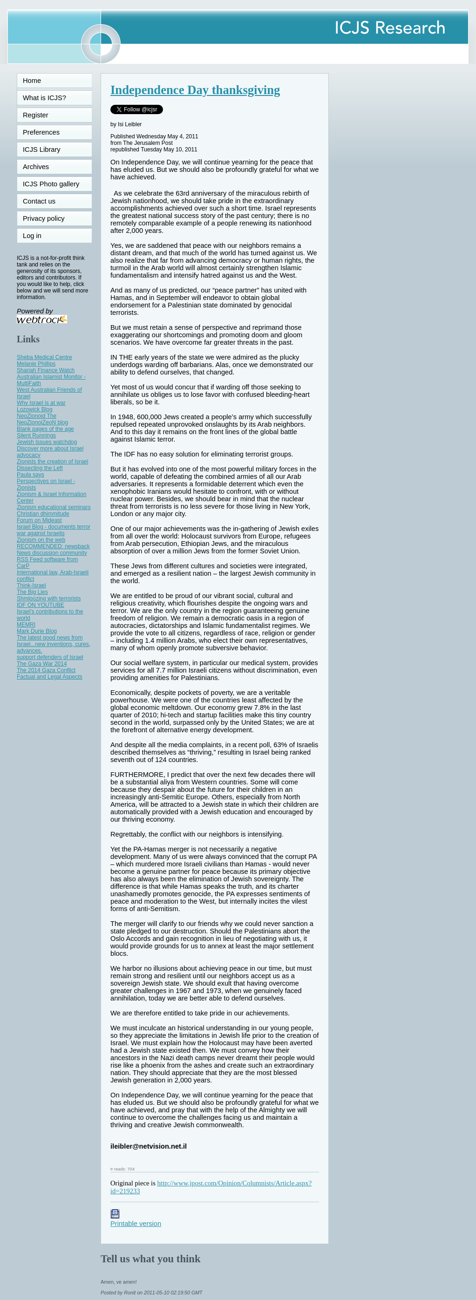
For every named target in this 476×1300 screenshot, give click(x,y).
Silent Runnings (36, 435)
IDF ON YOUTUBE (40, 605)
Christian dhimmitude (43, 513)
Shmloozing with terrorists (49, 598)
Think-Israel (31, 585)
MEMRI (26, 624)
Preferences (41, 132)
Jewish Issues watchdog (47, 442)
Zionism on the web (41, 540)
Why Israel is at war (41, 403)
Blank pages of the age (45, 429)
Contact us (39, 201)
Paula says (30, 474)
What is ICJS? (44, 98)
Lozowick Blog (35, 409)
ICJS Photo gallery (51, 184)
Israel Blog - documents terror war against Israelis (53, 530)
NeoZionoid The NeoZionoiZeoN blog (42, 419)
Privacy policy (44, 218)
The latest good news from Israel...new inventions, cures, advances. (53, 644)
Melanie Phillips (36, 364)
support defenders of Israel (50, 657)
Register (35, 115)
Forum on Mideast (39, 520)
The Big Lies (32, 592)
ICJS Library (42, 149)
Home (32, 80)
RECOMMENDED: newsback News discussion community (53, 549)
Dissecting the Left (40, 468)
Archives (36, 166)
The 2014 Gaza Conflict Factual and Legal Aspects (49, 673)
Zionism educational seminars (54, 507)
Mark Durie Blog (37, 631)
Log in (38, 235)
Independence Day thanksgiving (195, 90)
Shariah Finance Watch (46, 370)
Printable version (135, 1219)
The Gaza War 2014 (42, 663)
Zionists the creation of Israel (52, 461)
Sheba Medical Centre (44, 357)
